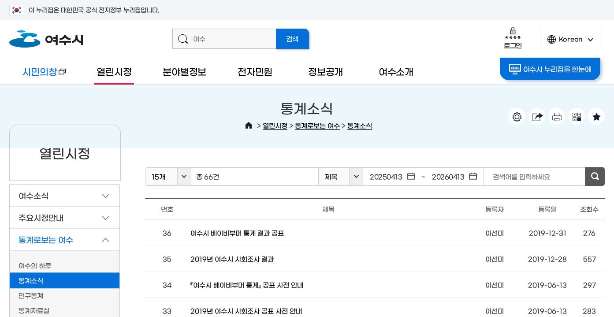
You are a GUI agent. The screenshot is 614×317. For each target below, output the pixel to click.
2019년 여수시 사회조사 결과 (232, 258)
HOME (248, 125)
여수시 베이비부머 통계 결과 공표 (237, 232)
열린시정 (114, 71)
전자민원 (255, 71)
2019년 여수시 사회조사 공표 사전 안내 (246, 310)
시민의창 (37, 75)
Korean (570, 43)
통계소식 (359, 125)
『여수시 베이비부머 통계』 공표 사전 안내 (246, 284)
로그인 (513, 37)
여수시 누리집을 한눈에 (550, 69)
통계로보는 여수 (317, 125)
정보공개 (325, 71)
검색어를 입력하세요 (521, 176)
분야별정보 (184, 71)
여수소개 (396, 71)
